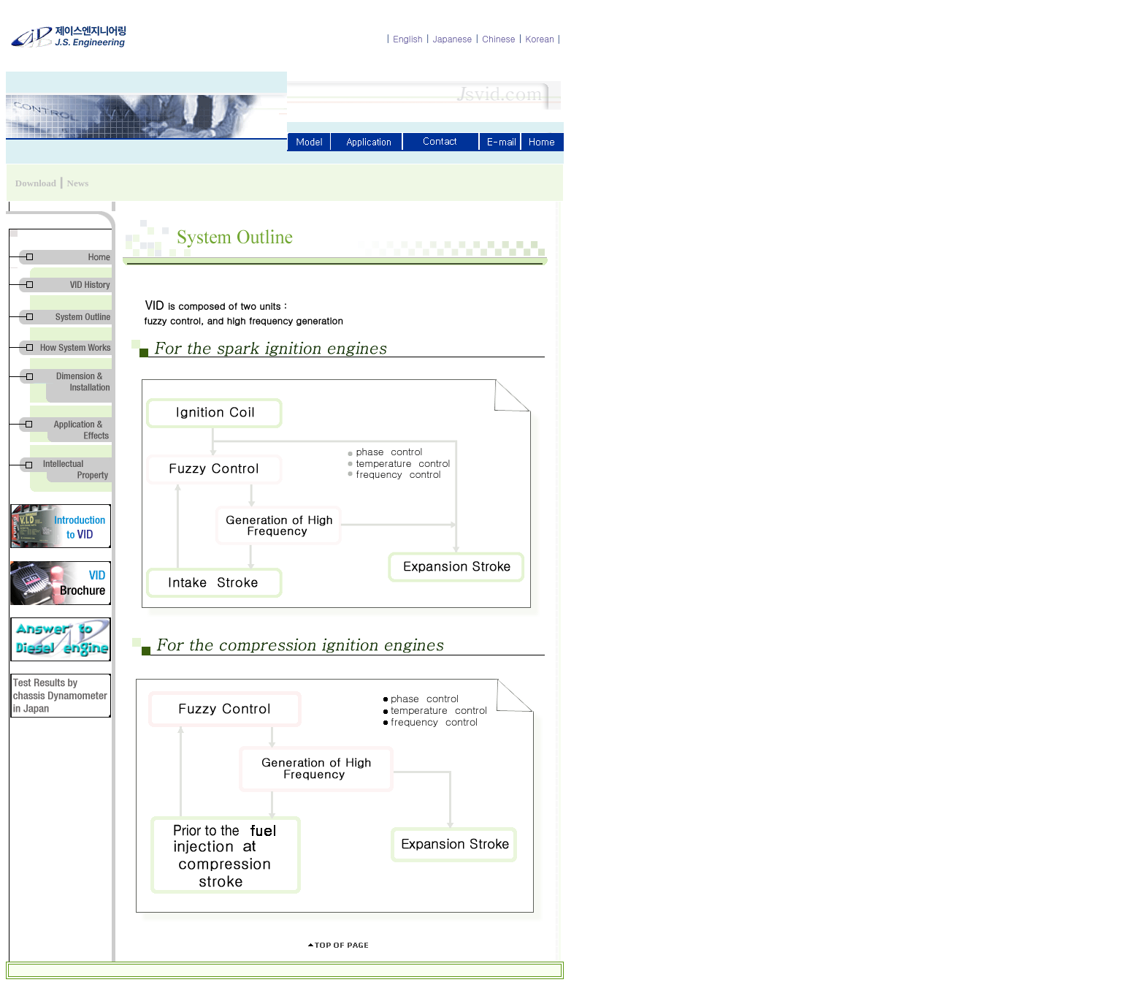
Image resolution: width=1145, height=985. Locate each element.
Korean (540, 38)
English (408, 38)
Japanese (452, 38)
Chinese (498, 38)
